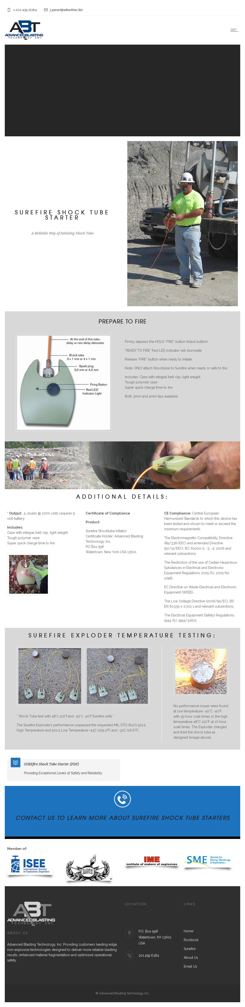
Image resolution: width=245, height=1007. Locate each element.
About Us (191, 957)
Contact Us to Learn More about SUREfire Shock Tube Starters (122, 818)
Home (188, 931)
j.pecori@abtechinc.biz (66, 10)
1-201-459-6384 (25, 10)
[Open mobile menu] (235, 30)
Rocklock (191, 940)
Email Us (190, 966)
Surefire (189, 949)
